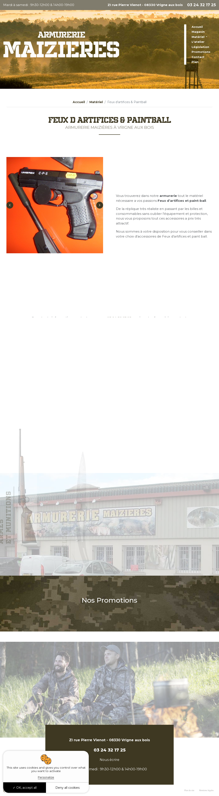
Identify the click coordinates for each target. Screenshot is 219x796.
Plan (195, 62)
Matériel (198, 37)
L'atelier (198, 41)
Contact (198, 57)
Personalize (46, 777)
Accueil (197, 26)
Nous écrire (109, 760)
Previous (9, 214)
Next (99, 214)
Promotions (201, 51)
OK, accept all (25, 788)
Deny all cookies (67, 788)
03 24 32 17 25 (201, 5)
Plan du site (189, 790)
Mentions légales (206, 790)
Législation (200, 47)
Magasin (198, 31)
